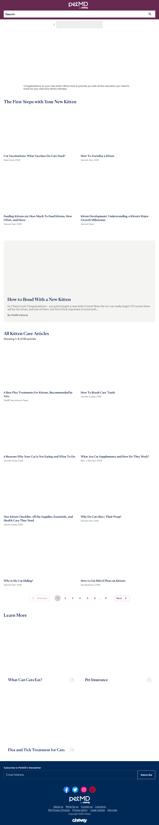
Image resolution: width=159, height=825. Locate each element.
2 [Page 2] (65, 598)
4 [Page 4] (80, 598)
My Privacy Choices (59, 810)
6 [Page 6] (95, 598)
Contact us (87, 806)
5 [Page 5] (87, 598)
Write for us (72, 806)
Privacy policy (79, 810)
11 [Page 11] (106, 598)
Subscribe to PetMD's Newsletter (22, 767)
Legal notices (98, 810)
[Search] (150, 14)
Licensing (100, 806)
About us (58, 806)
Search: (10, 14)
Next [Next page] (122, 598)
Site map (112, 810)
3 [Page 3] (72, 598)
